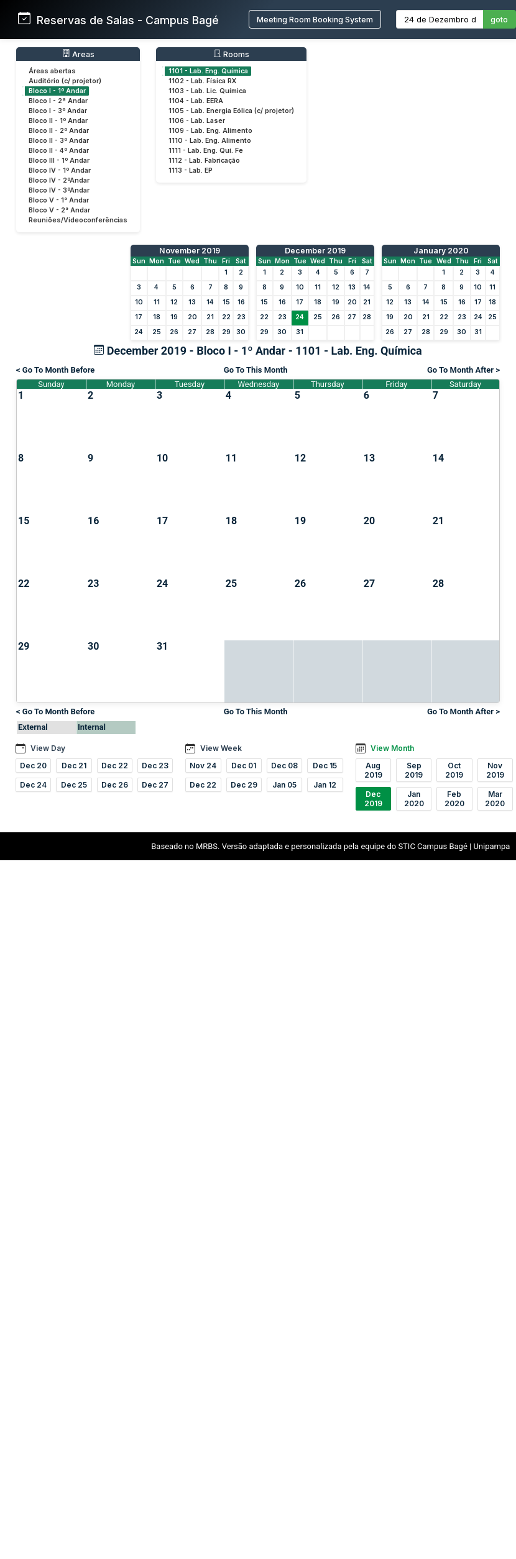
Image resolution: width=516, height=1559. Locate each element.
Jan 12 (324, 784)
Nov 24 (203, 765)
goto (499, 19)
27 (192, 332)
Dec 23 (155, 765)
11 (157, 302)
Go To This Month (256, 370)
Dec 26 (114, 784)
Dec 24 (33, 784)
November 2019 (189, 250)
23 (241, 317)
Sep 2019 (414, 770)
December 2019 (315, 250)
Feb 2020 (454, 798)
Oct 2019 (454, 770)
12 (174, 302)
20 (192, 317)
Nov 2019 (495, 770)
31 (299, 332)
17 (138, 317)
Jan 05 (284, 784)
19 (174, 317)
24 (138, 332)
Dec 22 (114, 765)
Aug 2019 (373, 770)
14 (210, 302)
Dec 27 (155, 784)
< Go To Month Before (55, 370)
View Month (392, 748)
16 (241, 302)
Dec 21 (74, 765)
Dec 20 (33, 765)
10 (139, 302)
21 (210, 317)
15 (226, 302)
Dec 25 (74, 784)
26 (174, 332)
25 (156, 332)
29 (226, 332)
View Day (47, 748)
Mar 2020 (495, 798)
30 (241, 332)
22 (226, 317)
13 (192, 302)
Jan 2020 (414, 798)
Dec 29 (244, 784)
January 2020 (441, 250)
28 (210, 332)
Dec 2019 (373, 798)
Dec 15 (325, 765)
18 (156, 317)
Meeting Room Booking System (315, 19)
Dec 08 (284, 765)
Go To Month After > (463, 370)
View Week (221, 748)
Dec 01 (243, 765)
